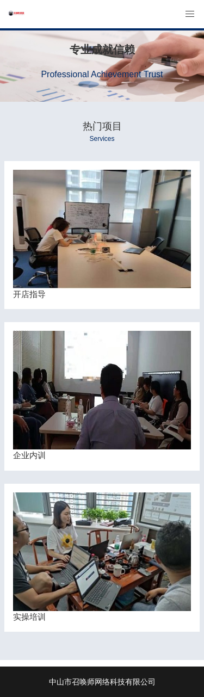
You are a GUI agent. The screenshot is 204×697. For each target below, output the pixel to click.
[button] (190, 14)
